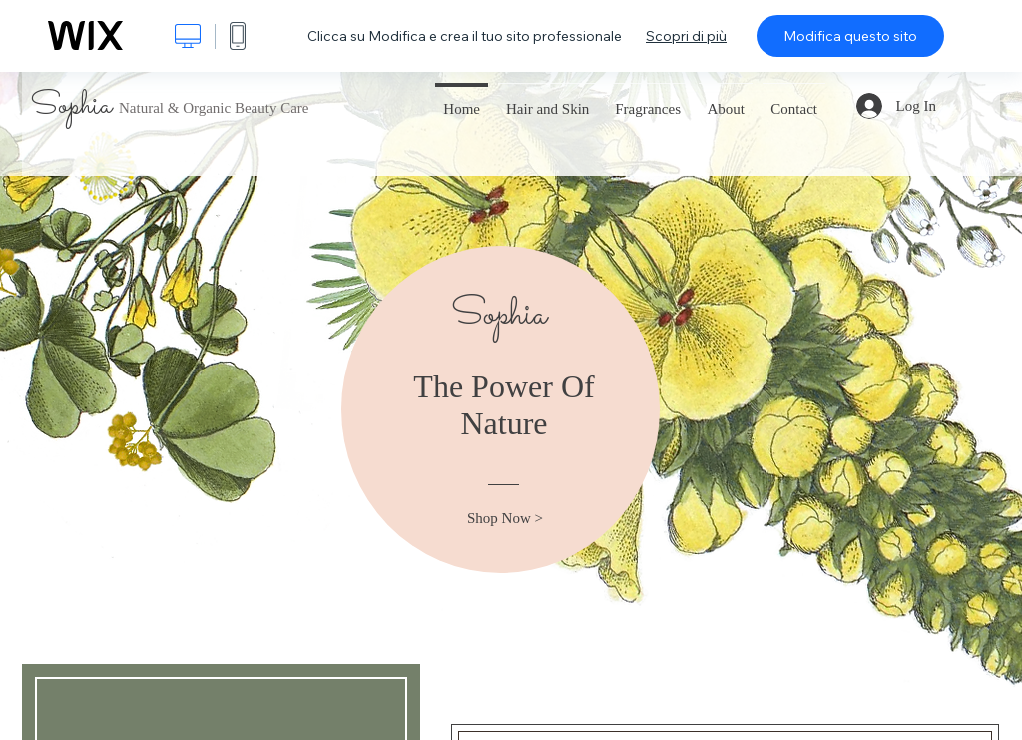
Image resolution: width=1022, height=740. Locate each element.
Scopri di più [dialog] (686, 36)
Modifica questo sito (850, 36)
